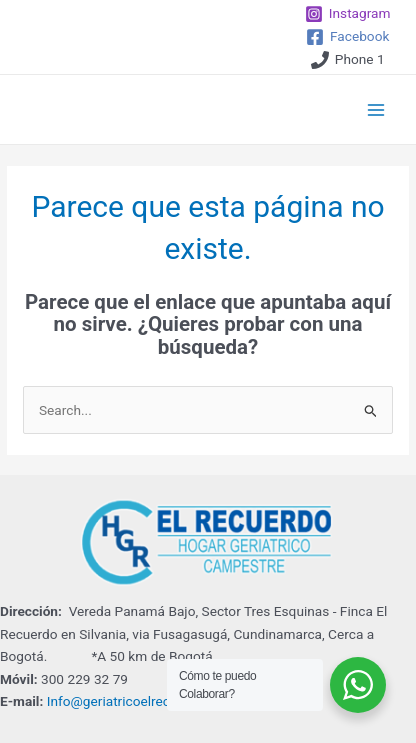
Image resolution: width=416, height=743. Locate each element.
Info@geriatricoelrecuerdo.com (141, 701)
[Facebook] (347, 37)
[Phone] (347, 60)
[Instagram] (347, 14)
